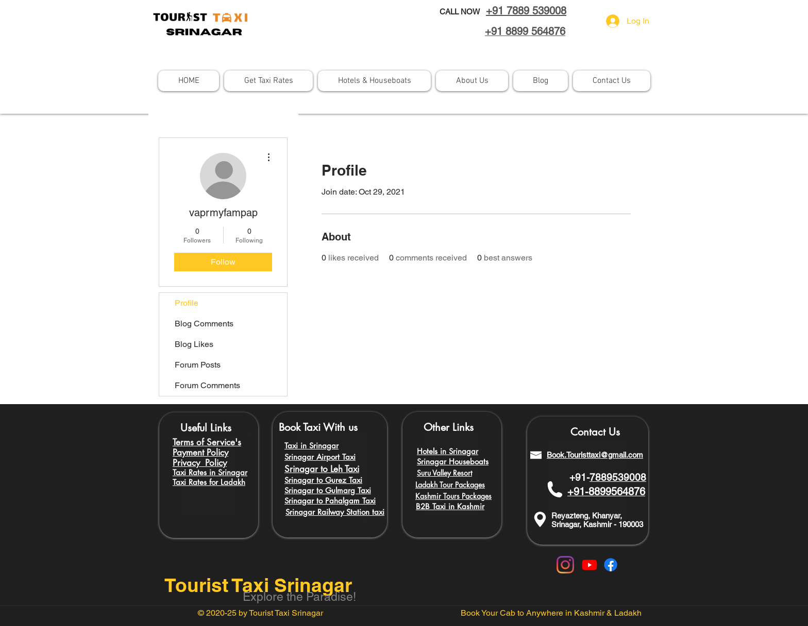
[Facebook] (610, 564)
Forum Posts (198, 365)
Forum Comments (207, 385)
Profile (186, 303)
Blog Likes (194, 344)
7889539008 (618, 477)
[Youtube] (589, 564)
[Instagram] (565, 564)
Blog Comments (204, 323)
